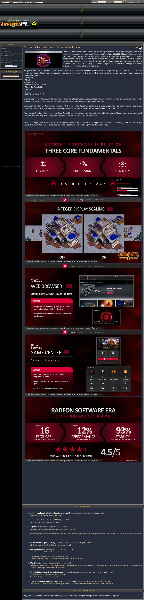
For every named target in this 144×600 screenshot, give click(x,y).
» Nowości (5, 48)
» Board (4, 59)
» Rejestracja (6, 62)
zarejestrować (63, 596)
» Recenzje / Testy (8, 55)
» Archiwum (6, 52)
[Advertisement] (113, 23)
